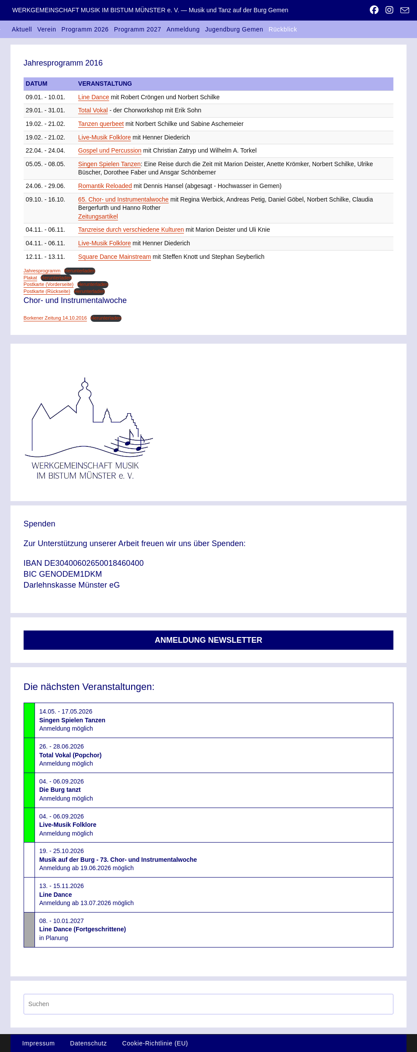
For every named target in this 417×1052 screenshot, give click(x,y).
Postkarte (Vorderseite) (48, 284)
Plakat (30, 277)
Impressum (38, 1043)
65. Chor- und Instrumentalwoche (123, 199)
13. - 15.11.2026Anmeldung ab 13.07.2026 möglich (86, 894)
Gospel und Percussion (110, 150)
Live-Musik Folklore (104, 137)
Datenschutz (88, 1043)
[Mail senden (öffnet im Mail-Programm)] (403, 10)
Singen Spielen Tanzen (109, 163)
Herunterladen (79, 270)
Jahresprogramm (42, 270)
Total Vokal (93, 110)
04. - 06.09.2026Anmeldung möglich (66, 790)
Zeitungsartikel (98, 216)
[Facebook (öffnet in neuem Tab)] (374, 10)
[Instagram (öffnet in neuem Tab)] (389, 10)
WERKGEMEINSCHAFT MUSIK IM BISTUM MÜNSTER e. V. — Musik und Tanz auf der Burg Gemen (150, 10)
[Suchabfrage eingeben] (208, 1004)
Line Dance (93, 97)
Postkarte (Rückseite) (47, 291)
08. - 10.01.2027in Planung (82, 929)
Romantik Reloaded (105, 185)
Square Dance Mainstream (114, 256)
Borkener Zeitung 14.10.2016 (55, 317)
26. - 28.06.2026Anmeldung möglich (70, 755)
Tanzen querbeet (101, 123)
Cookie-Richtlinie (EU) (155, 1043)
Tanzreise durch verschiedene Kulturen (131, 229)
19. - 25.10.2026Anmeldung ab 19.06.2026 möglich (118, 859)
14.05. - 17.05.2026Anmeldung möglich (72, 720)
